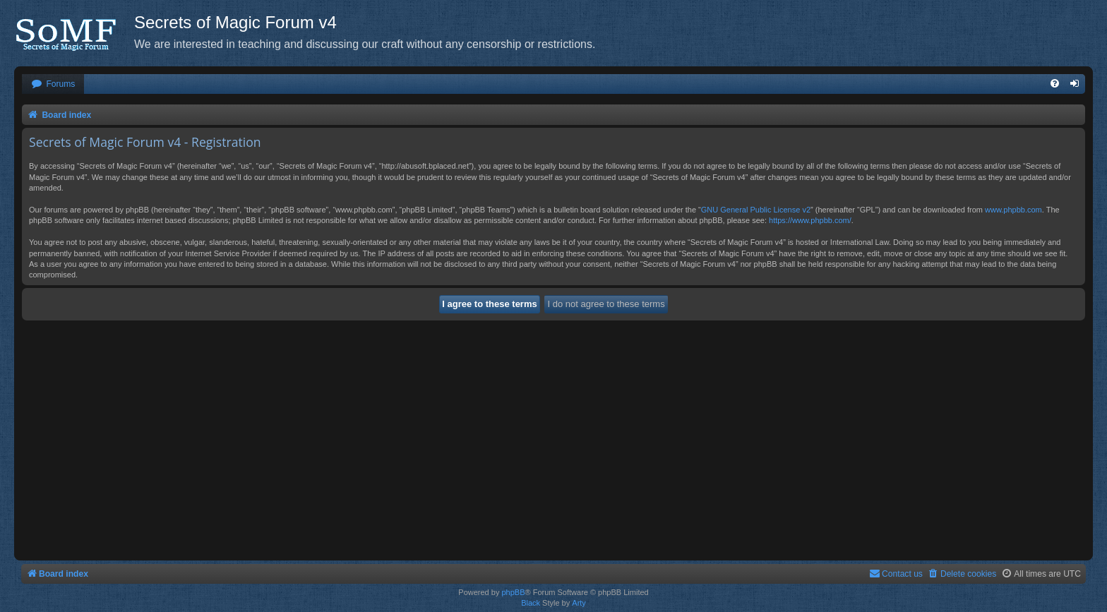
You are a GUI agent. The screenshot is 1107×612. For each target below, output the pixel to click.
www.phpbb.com (1013, 209)
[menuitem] (53, 84)
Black (530, 603)
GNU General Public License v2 (755, 209)
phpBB (513, 592)
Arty (579, 603)
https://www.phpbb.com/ (810, 220)
